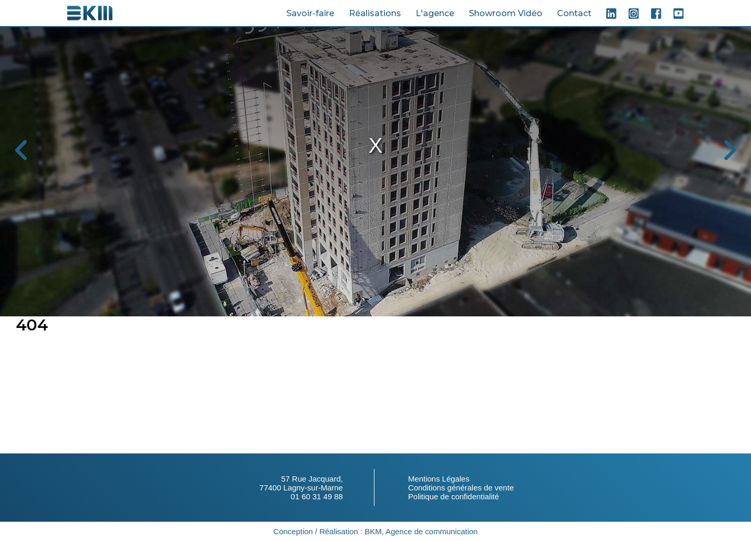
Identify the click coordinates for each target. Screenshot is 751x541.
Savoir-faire (310, 13)
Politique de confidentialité (453, 496)
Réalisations (375, 13)
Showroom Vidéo (505, 13)
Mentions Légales (439, 478)
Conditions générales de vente (461, 487)
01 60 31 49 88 (316, 496)
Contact (574, 13)
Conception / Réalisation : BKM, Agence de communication (375, 531)
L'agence (435, 13)
